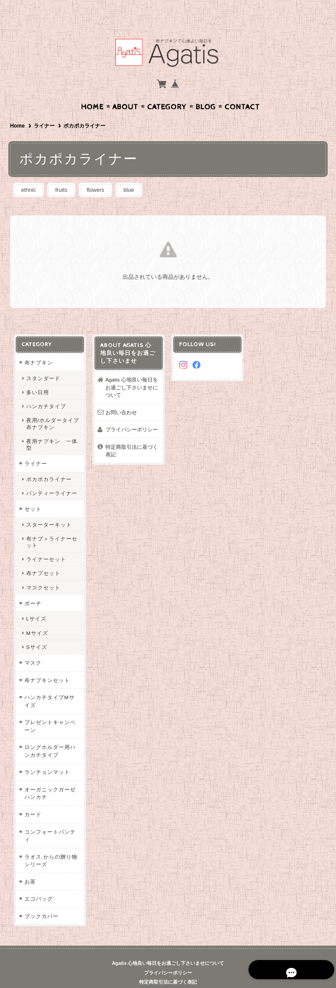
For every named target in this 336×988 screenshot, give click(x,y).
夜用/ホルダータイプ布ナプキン (52, 407)
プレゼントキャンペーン (49, 709)
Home (92, 90)
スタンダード (43, 361)
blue (135, 173)
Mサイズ (37, 616)
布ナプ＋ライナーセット (51, 525)
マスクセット (43, 570)
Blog (206, 90)
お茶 (29, 864)
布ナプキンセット (47, 663)
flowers (100, 173)
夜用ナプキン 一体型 (51, 427)
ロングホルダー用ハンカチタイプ (49, 734)
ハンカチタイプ (46, 389)
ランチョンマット (47, 755)
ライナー (44, 109)
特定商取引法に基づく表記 (131, 434)
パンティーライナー (51, 476)
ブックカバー (41, 899)
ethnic (29, 173)
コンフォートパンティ (49, 818)
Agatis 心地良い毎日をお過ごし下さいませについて (131, 370)
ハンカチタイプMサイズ (49, 684)
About (125, 90)
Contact (242, 90)
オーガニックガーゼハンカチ (49, 776)
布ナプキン (38, 346)
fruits (64, 173)
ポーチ (32, 586)
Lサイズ (36, 602)
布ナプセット (43, 556)
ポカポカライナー (48, 462)
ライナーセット (46, 542)
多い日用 (37, 375)
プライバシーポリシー (131, 413)
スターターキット (48, 507)
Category (167, 90)
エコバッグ (38, 882)
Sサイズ (36, 630)
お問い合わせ (121, 395)
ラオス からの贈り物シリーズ (50, 843)
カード (32, 798)
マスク (32, 646)
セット (32, 492)
